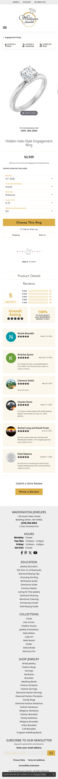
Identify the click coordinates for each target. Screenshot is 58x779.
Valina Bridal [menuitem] (29, 647)
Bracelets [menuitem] (29, 678)
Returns (42, 235)
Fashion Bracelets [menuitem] (29, 714)
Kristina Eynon (25, 354)
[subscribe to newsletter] (51, 753)
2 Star (24, 299)
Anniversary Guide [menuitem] (29, 602)
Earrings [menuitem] (29, 670)
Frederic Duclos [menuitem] (29, 625)
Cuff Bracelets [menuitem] (29, 728)
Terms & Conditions (36, 760)
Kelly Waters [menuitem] (29, 633)
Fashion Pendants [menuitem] (29, 685)
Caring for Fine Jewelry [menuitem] (29, 591)
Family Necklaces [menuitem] (29, 718)
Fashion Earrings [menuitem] (29, 688)
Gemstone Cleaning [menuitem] (29, 599)
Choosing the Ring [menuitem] (29, 577)
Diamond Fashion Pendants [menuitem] (29, 696)
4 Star (24, 294)
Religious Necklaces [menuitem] (29, 710)
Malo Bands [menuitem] (29, 640)
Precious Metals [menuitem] (29, 588)
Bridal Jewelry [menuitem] (29, 663)
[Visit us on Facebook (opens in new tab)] (22, 553)
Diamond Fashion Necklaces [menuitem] (29, 703)
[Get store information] (29, 526)
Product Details (29, 275)
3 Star (24, 296)
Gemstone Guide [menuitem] (29, 584)
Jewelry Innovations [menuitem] (29, 629)
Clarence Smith (26, 380)
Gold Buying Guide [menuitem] (29, 606)
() (50, 291)
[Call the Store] (29, 522)
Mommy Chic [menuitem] (29, 651)
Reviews (29, 283)
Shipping (16, 235)
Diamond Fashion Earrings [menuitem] (29, 692)
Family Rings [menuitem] (29, 699)
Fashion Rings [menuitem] (29, 667)
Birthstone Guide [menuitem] (29, 581)
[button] (15, 2)
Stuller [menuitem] (29, 644)
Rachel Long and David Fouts (33, 427)
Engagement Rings (13, 37)
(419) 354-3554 (29, 130)
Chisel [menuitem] (29, 618)
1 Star (24, 302)
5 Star (24, 291)
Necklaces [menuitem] (29, 674)
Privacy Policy (19, 760)
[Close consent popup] (53, 774)
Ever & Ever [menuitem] (29, 622)
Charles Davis (25, 401)
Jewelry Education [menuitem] (29, 566)
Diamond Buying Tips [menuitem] (29, 573)
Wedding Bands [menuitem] (29, 681)
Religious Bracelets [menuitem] (29, 721)
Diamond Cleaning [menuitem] (29, 595)
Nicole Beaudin (26, 333)
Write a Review (29, 491)
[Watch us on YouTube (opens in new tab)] (35, 553)
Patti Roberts (25, 453)
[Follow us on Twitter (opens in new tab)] (30, 553)
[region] (29, 90)
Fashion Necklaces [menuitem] (29, 707)
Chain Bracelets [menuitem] (29, 725)
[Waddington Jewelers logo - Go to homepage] (29, 18)
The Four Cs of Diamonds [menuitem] (29, 570)
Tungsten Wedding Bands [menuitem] (29, 732)
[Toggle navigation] (5, 26)
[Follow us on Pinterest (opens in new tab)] (25, 553)
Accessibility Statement (29, 765)
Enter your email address (29, 747)
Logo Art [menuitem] (29, 636)
